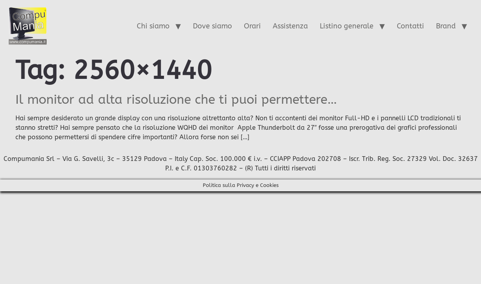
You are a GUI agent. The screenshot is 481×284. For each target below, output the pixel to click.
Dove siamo (212, 26)
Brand (446, 26)
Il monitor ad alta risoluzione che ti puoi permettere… (176, 99)
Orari (252, 26)
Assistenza (290, 26)
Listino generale (346, 26)
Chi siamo (153, 26)
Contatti (410, 26)
